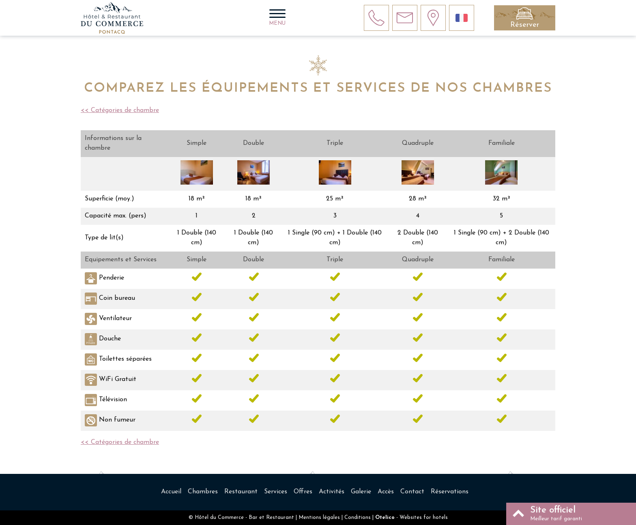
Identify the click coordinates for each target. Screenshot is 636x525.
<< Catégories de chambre (120, 110)
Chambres (203, 491)
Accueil (171, 491)
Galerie (361, 491)
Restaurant (241, 491)
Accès (386, 491)
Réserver (524, 25)
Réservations (449, 491)
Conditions (357, 517)
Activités (331, 491)
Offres (303, 491)
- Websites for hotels (411, 517)
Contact (412, 491)
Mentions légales (319, 517)
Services (275, 491)
